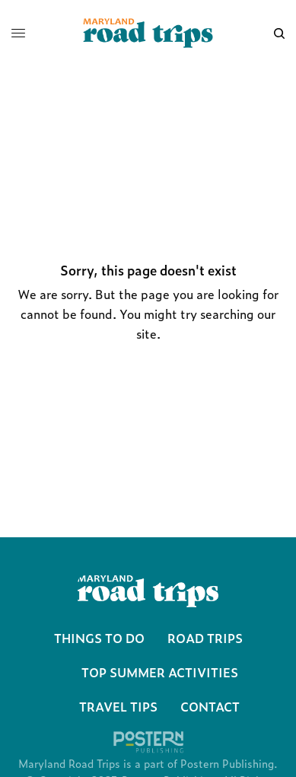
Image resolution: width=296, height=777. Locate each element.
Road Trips (205, 638)
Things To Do (99, 638)
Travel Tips (118, 706)
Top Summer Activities (159, 672)
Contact (210, 706)
